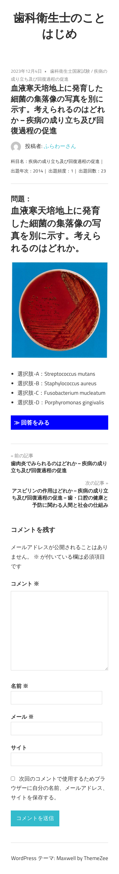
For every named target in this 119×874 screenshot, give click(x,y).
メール (22, 717)
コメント (25, 584)
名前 (19, 686)
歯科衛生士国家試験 (70, 71)
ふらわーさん (60, 146)
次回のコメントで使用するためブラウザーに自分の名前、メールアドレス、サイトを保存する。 (59, 788)
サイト (19, 747)
